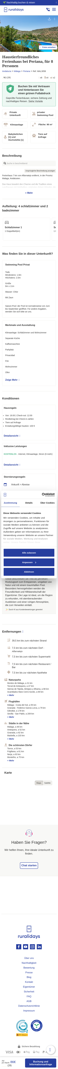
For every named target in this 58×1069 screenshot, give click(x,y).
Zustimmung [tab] (10, 503)
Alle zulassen (29, 552)
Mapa (38, 783)
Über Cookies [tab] (47, 503)
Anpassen (29, 562)
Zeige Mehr (12, 380)
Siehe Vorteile (35, 101)
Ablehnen (29, 572)
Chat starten (29, 865)
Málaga (17, 71)
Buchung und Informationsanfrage (40, 1063)
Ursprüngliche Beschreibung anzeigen (40, 171)
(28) (7, 1065)
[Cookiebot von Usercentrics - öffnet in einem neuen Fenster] (42, 495)
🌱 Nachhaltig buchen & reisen (19, 2)
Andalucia (6, 71)
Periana (26, 71)
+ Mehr (29, 184)
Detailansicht (12, 436)
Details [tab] (29, 503)
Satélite (47, 783)
